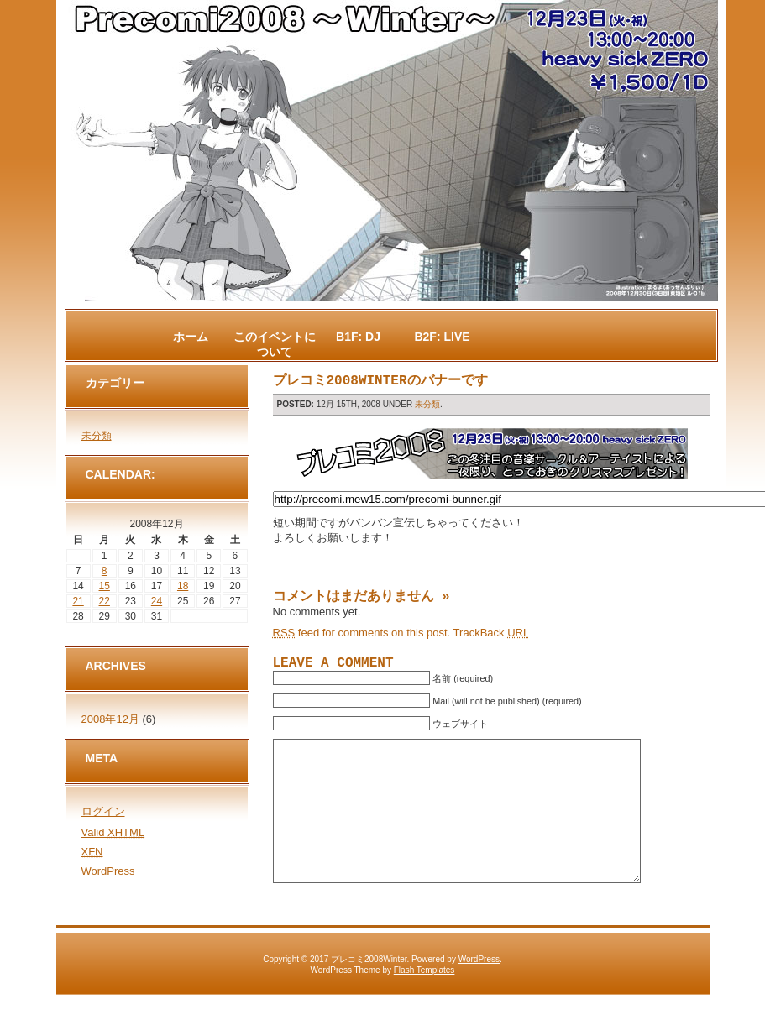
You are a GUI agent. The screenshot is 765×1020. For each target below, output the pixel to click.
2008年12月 (110, 719)
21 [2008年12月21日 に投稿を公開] (77, 601)
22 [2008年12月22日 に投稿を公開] (104, 601)
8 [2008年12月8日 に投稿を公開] (104, 571)
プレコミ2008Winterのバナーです (380, 381)
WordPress (108, 871)
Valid (113, 832)
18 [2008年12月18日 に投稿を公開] (182, 586)
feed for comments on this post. (362, 632)
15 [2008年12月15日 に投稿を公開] (104, 586)
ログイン (103, 811)
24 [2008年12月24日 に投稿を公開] (156, 601)
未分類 (427, 404)
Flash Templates (424, 995)
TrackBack (491, 632)
